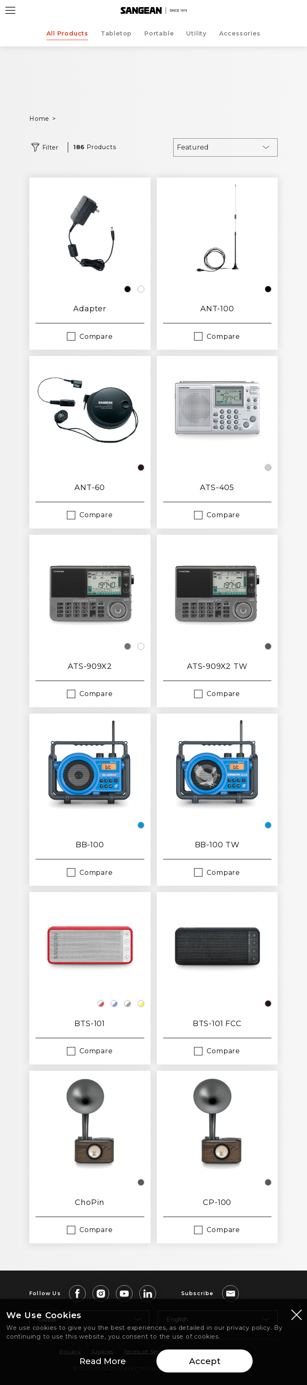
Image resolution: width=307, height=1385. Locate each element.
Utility (196, 33)
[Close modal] (296, 1315)
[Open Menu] (10, 10)
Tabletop (116, 33)
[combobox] (225, 147)
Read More (102, 1362)
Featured (193, 147)
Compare (96, 337)
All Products (67, 33)
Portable (159, 33)
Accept (204, 1362)
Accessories (240, 33)
